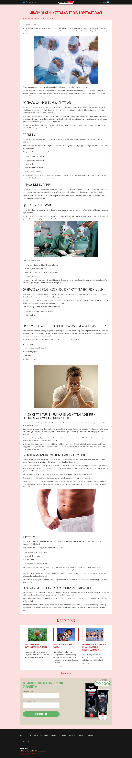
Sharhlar (53, 735)
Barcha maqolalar (66, 673)
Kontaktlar (90, 735)
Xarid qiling (41, 714)
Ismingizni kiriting (28, 691)
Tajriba (22, 735)
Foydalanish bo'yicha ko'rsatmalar (37, 735)
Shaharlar (62, 735)
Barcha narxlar (25, 741)
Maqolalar (72, 735)
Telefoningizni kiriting (29, 701)
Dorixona (81, 735)
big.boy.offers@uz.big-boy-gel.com (28, 750)
